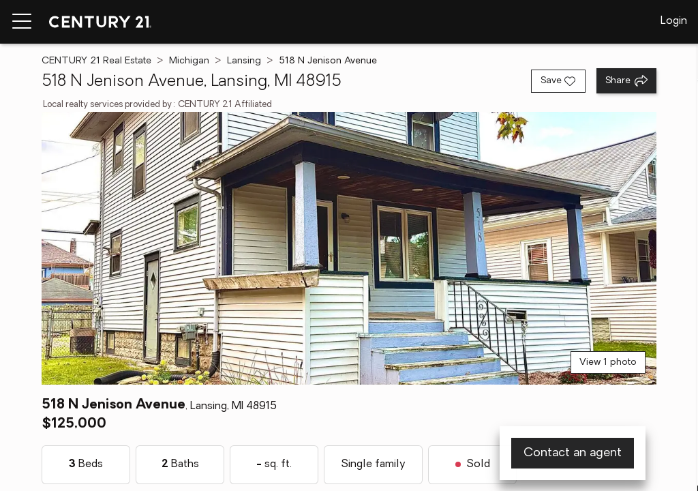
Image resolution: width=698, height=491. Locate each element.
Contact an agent (573, 453)
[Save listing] (558, 81)
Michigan (189, 61)
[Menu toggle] (22, 22)
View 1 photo (608, 362)
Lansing (244, 61)
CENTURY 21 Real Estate (96, 61)
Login (674, 21)
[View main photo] (349, 248)
